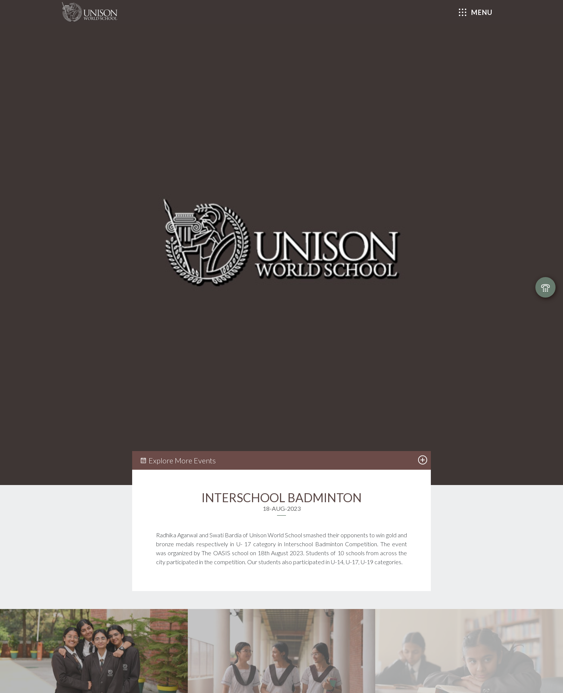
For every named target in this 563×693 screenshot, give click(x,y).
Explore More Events (178, 460)
